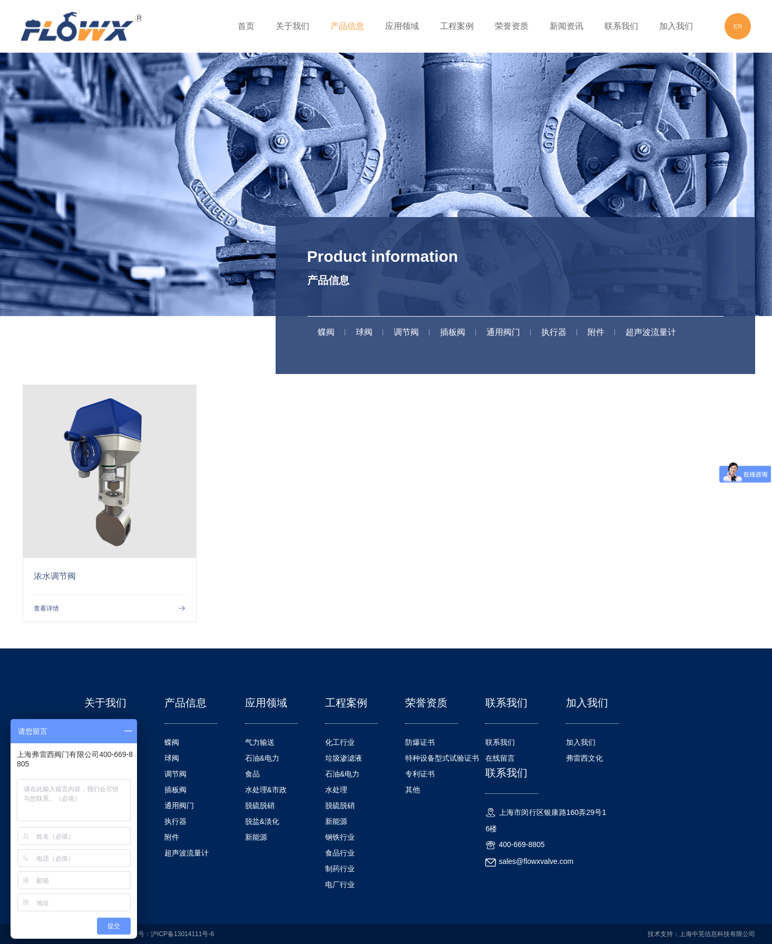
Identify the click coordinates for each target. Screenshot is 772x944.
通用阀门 (503, 332)
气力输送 (260, 742)
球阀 (364, 332)
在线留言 (500, 758)
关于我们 (292, 26)
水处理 (336, 789)
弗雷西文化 (584, 758)
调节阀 (406, 332)
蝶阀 (326, 332)
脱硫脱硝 (260, 805)
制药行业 (340, 868)
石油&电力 (262, 758)
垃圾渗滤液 (343, 758)
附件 (596, 332)
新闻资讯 (566, 26)
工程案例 (457, 26)
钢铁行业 (340, 837)
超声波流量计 (651, 332)
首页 (246, 26)
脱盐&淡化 (262, 821)
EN (738, 26)
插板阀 (452, 332)
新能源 (256, 837)
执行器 (553, 332)
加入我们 (676, 26)
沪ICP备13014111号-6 (182, 934)
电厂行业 (340, 884)
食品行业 (340, 853)
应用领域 (402, 26)
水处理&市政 (266, 789)
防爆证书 (420, 742)
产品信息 (347, 26)
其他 (412, 789)
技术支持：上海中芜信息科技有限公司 (701, 934)
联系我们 (621, 26)
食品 (252, 774)
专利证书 (420, 774)
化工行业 (340, 742)
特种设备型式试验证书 (442, 758)
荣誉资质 (512, 26)
